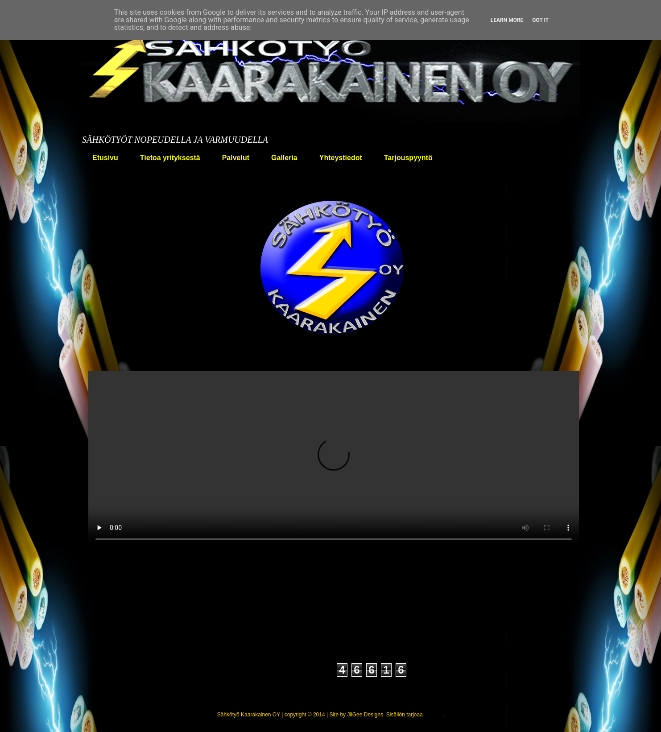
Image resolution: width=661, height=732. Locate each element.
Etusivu (105, 157)
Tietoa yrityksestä (170, 157)
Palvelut (235, 157)
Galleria (284, 157)
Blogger (433, 714)
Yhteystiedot (340, 157)
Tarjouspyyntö (408, 157)
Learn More (507, 20)
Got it (540, 20)
